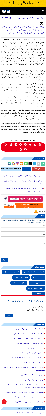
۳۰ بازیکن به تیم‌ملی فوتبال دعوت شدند (32, 353)
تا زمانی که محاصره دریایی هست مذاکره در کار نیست (28, 348)
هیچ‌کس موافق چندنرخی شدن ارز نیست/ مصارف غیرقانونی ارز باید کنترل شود (24, 182)
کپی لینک (27, 168)
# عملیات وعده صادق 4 (11, 272)
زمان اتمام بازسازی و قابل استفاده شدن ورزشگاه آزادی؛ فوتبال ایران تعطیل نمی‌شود (24, 368)
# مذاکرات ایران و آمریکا (36, 288)
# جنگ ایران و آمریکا (37, 283)
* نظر (43, 244)
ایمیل (43, 234)
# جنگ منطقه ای (38, 277)
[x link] (6, 144)
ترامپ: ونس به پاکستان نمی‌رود (34, 380)
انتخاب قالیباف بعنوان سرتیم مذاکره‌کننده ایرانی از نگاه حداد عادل (24, 392)
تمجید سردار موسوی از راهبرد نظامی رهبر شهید (30, 343)
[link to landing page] (23, 11)
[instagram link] (15, 144)
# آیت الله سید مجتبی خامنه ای (34, 272)
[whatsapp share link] (26, 164)
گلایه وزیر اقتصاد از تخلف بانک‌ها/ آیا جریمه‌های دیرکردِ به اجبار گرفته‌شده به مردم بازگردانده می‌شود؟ (26, 386)
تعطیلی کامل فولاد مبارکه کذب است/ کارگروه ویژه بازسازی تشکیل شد (22, 176)
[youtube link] (25, 149)
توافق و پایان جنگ (35, 307)
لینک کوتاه (39, 168)
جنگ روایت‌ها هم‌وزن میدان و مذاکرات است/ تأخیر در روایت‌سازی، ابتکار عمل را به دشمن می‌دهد (24, 190)
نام (44, 225)
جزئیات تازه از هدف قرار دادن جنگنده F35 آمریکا (29, 402)
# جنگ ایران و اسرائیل (21, 277)
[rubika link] (39, 144)
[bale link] (25, 144)
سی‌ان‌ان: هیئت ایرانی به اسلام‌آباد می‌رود (32, 375)
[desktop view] (8, 11)
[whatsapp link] (35, 144)
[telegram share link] (34, 164)
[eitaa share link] (21, 164)
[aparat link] (20, 149)
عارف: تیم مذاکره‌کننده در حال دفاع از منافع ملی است (28, 329)
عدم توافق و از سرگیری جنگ (32, 310)
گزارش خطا (42, 211)
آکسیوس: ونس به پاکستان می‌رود (33, 363)
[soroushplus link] (20, 144)
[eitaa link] (11, 144)
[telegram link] (30, 144)
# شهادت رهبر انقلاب (19, 283)
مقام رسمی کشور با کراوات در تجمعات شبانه (30, 413)
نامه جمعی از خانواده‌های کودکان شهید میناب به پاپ (28, 334)
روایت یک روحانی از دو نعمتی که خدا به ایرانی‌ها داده (28, 358)
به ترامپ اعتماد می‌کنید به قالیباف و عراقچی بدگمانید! (28, 397)
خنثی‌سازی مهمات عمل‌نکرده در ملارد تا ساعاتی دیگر (29, 339)
